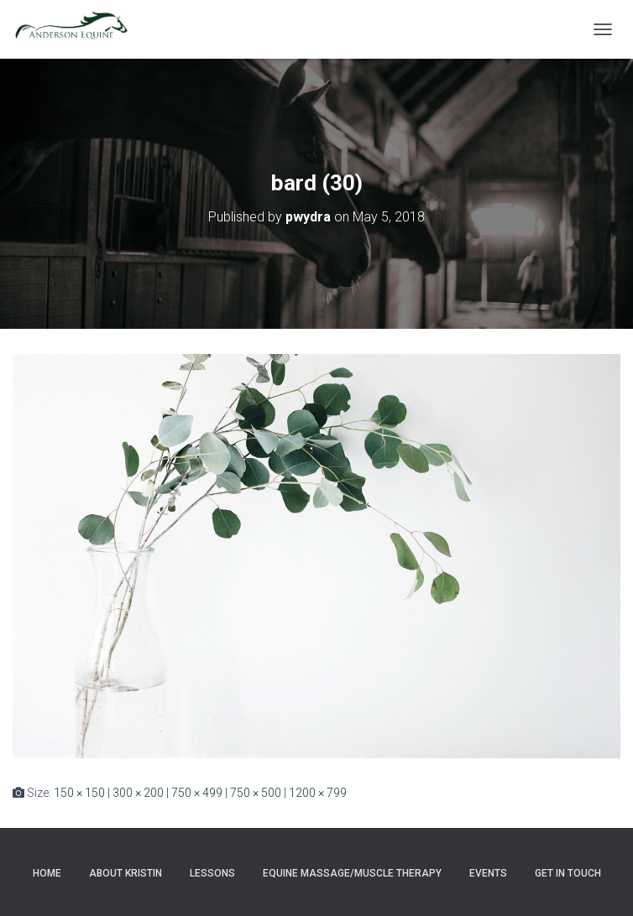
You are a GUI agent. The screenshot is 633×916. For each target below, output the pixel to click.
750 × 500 (255, 792)
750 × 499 (196, 792)
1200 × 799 (318, 792)
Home (47, 873)
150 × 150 (79, 792)
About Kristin (125, 873)
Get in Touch (568, 873)
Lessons (212, 873)
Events (488, 873)
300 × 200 (138, 792)
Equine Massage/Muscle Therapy (352, 873)
